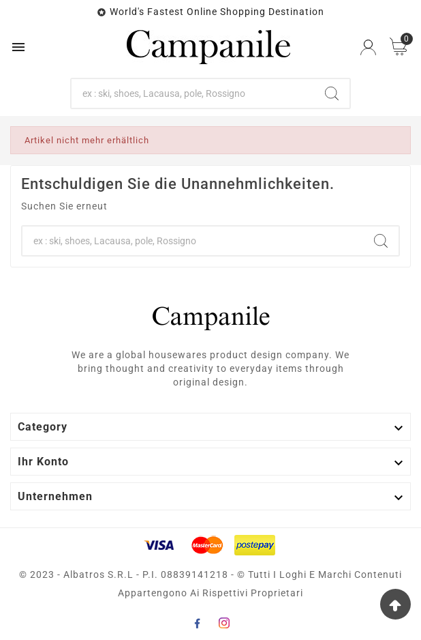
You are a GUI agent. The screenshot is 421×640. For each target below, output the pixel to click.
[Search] (332, 93)
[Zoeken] (193, 93)
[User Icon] (368, 47)
